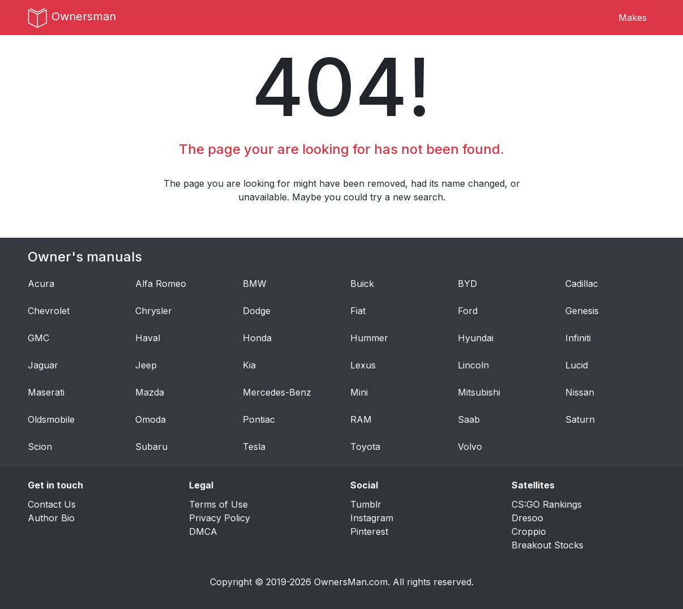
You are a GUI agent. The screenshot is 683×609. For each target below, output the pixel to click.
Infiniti (578, 338)
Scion (40, 446)
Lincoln (473, 365)
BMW (255, 283)
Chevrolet (49, 310)
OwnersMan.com (351, 581)
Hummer (369, 338)
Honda (257, 338)
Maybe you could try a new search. (368, 197)
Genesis (582, 310)
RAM (361, 419)
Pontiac (259, 419)
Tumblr (365, 504)
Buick (362, 283)
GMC (38, 338)
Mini (359, 392)
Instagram (371, 518)
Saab (469, 419)
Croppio (529, 531)
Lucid (576, 365)
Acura (41, 283)
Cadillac (581, 283)
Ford (468, 310)
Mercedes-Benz (277, 392)
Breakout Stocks (547, 545)
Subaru (151, 446)
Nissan (579, 392)
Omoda (150, 419)
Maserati (46, 392)
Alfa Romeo (160, 283)
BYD (467, 283)
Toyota (365, 446)
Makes (632, 17)
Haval (147, 338)
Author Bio (51, 518)
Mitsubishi (479, 392)
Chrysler (153, 310)
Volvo (470, 446)
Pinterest (369, 531)
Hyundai (475, 338)
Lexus (363, 365)
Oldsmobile (51, 419)
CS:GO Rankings (547, 504)
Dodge (256, 310)
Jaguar (43, 365)
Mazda (149, 392)
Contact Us (52, 504)
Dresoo (527, 518)
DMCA (203, 531)
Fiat (358, 310)
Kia (249, 365)
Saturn (580, 419)
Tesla (254, 446)
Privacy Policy (219, 518)
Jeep (146, 365)
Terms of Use (218, 504)
